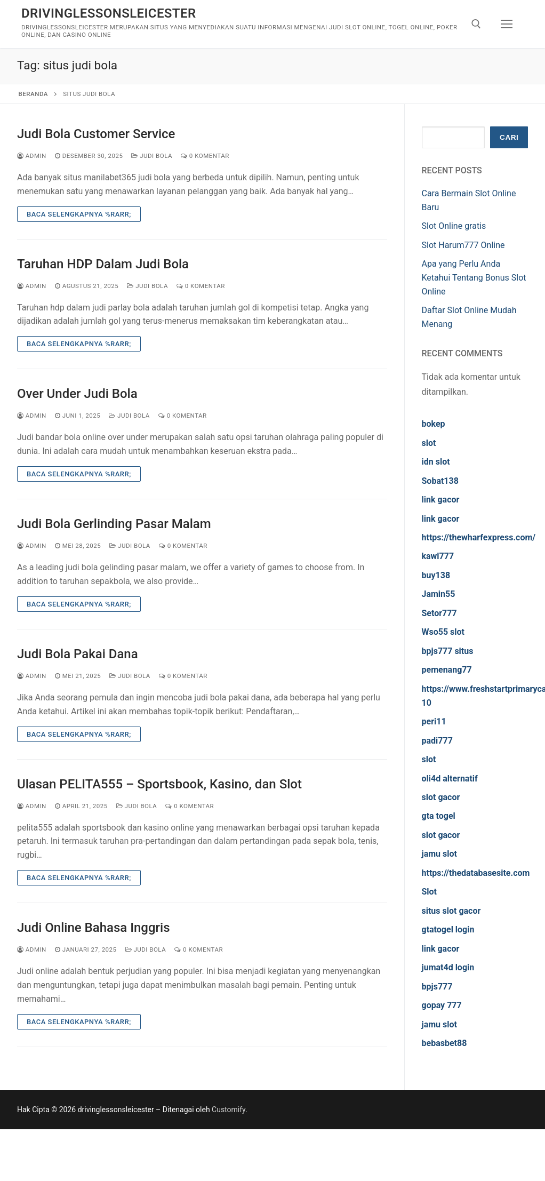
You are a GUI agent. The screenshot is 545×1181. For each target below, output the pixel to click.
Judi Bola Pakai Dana (77, 654)
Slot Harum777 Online (463, 245)
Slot (429, 892)
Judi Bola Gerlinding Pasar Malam (114, 523)
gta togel (438, 816)
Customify (228, 1109)
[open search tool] (476, 24)
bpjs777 (437, 986)
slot (429, 443)
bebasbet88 (444, 1043)
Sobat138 (440, 481)
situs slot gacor (451, 911)
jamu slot (439, 854)
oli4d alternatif (450, 778)
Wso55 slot (443, 632)
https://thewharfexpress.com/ (479, 537)
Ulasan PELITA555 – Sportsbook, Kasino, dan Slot (159, 784)
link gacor (441, 499)
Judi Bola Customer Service (96, 133)
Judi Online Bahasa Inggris (93, 927)
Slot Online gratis (454, 226)
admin (31, 155)
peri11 (434, 721)
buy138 (436, 575)
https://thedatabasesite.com (476, 873)
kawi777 (438, 556)
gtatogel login (448, 929)
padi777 (437, 741)
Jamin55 (438, 594)
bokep (433, 424)
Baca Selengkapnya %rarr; (79, 214)
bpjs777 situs (448, 651)
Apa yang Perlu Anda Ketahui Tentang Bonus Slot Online (474, 278)
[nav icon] (507, 24)
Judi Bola (151, 155)
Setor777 (439, 613)
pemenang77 (447, 670)
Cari (509, 137)
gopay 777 (442, 1005)
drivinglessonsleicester (108, 13)
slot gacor (441, 797)
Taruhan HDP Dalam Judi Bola (103, 264)
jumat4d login (448, 967)
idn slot (436, 462)
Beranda (33, 94)
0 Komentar (205, 155)
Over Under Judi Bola (77, 393)
